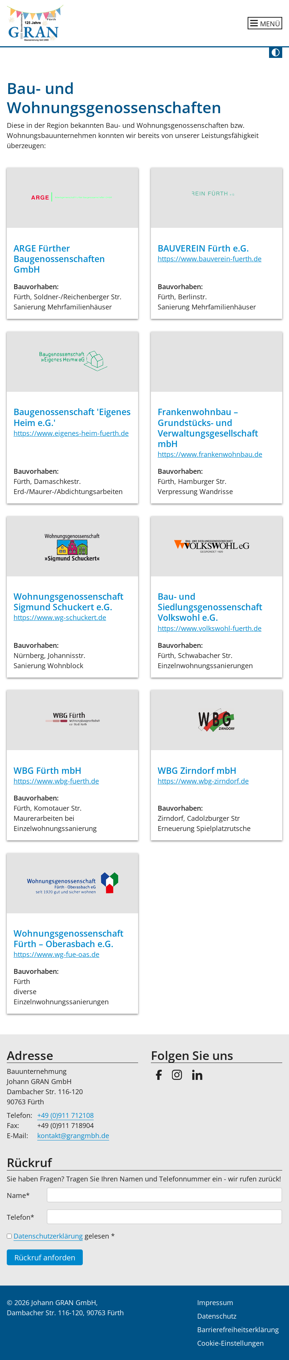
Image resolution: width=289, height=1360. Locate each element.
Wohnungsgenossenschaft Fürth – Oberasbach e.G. (68, 939)
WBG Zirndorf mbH (197, 770)
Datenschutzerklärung (48, 1235)
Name (22, 1195)
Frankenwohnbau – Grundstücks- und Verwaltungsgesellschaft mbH (208, 427)
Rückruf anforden (44, 1257)
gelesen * (64, 1235)
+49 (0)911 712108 (65, 1115)
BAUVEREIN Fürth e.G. (203, 248)
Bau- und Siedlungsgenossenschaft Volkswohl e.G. (210, 607)
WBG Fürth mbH (47, 770)
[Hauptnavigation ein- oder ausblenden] (265, 23)
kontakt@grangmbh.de (73, 1135)
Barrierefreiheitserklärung (238, 1329)
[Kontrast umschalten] (275, 52)
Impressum (215, 1302)
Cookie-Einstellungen (230, 1343)
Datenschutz (216, 1316)
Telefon (22, 1217)
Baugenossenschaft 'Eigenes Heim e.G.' (72, 417)
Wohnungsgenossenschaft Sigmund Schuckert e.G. (68, 602)
